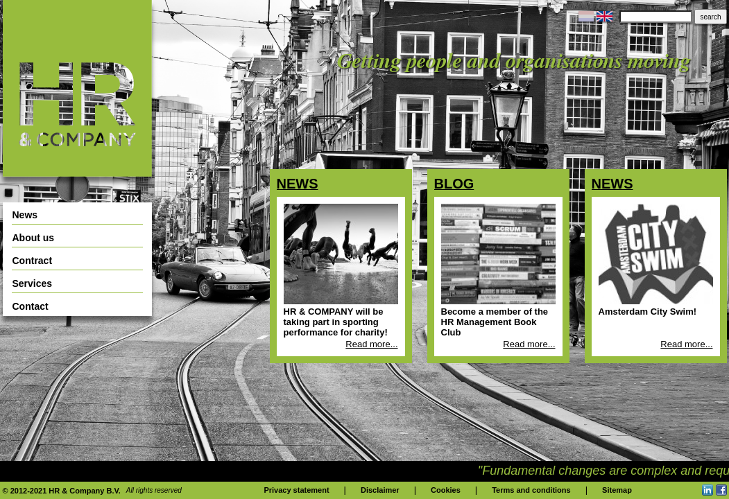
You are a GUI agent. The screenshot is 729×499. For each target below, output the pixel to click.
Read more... (371, 344)
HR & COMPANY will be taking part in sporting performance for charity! (336, 322)
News (297, 183)
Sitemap (617, 490)
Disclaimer (380, 490)
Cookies (446, 490)
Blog (454, 183)
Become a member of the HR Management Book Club (495, 322)
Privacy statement (296, 490)
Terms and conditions (531, 490)
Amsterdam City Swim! (648, 311)
